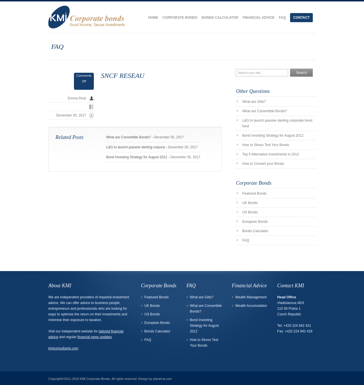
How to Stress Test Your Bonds (265, 145)
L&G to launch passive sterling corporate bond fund (277, 123)
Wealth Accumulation (251, 306)
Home (153, 18)
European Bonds (255, 222)
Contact (301, 18)
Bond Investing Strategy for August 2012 (136, 157)
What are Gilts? (254, 102)
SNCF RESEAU (122, 75)
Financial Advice (259, 18)
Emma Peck (77, 98)
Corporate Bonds (180, 18)
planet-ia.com (162, 378)
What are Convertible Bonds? (128, 137)
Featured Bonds (254, 193)
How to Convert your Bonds (263, 164)
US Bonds (250, 212)
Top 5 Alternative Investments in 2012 (270, 154)
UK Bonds (250, 203)
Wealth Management (251, 297)
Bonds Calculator (220, 18)
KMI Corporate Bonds (95, 378)
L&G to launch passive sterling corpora (135, 147)
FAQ (282, 18)
